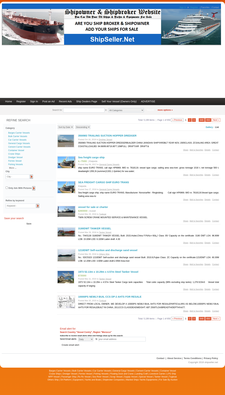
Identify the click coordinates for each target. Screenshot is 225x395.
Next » (216, 120)
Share (185, 150)
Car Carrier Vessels (17, 140)
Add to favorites (196, 150)
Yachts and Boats (93, 380)
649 (201, 120)
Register (194, 7)
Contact (215, 7)
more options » (165, 110)
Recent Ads (65, 101)
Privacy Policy (211, 358)
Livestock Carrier (157, 374)
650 (208, 120)
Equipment (78, 380)
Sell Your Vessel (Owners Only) (119, 101)
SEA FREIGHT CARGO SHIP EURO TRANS (103, 182)
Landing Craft (141, 374)
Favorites (205, 7)
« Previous (177, 120)
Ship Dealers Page (86, 101)
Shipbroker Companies (113, 380)
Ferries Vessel (15, 161)
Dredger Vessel (15, 157)
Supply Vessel (130, 377)
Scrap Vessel (116, 377)
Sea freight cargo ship (91, 157)
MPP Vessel (54, 377)
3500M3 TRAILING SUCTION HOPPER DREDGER (107, 135)
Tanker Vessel (160, 377)
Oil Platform (65, 380)
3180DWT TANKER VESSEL (94, 228)
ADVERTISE (148, 101)
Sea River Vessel (100, 377)
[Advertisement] (113, 71)
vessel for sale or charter (93, 207)
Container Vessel (16, 150)
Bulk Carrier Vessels (17, 136)
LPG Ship (171, 374)
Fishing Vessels (15, 164)
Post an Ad (48, 101)
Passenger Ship (68, 377)
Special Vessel (146, 377)
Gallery (209, 127)
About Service (174, 358)
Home (8, 101)
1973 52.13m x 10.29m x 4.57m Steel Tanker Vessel (108, 271)
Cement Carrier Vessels (19, 147)
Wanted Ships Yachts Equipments (141, 380)
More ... (12, 168)
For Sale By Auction (168, 380)
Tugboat (173, 377)
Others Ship (52, 380)
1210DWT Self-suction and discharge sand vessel (107, 250)
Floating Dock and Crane (121, 374)
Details (207, 150)
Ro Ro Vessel (84, 377)
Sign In (182, 7)
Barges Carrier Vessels (19, 133)
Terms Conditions (192, 358)
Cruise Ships (14, 154)
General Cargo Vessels (19, 143)
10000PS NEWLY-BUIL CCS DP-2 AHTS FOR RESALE (109, 296)
